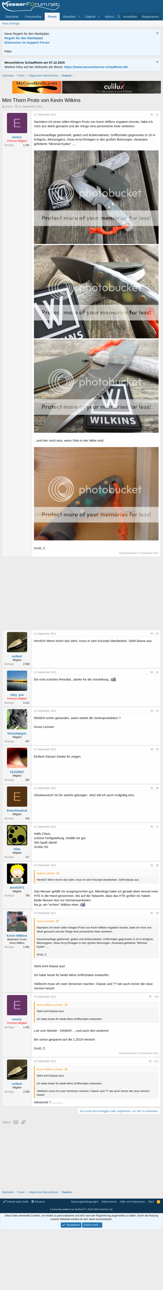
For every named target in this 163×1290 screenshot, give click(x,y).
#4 (157, 770)
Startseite (12, 16)
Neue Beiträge (11, 23)
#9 (157, 973)
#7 (157, 886)
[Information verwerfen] (157, 33)
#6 (157, 848)
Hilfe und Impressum (132, 1261)
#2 (157, 693)
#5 (157, 809)
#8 (157, 925)
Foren (52, 16)
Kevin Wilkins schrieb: (50, 1064)
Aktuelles (69, 16)
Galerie (90, 16)
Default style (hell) (15, 1261)
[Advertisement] (81, 103)
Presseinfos (33, 16)
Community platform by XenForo (81, 1269)
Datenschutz (109, 1261)
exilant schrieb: (46, 933)
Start (151, 1261)
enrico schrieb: (46, 981)
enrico (9, 166)
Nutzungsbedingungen (84, 1261)
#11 (156, 1121)
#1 (157, 174)
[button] (79, 16)
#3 (157, 732)
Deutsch (38, 1261)
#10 (156, 1056)
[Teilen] (151, 174)
